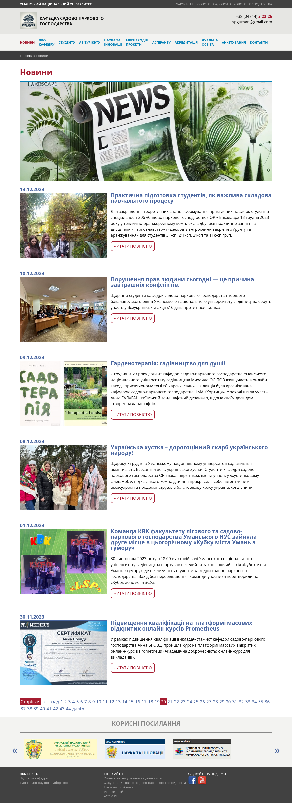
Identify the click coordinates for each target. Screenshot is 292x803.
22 (176, 702)
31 (234, 702)
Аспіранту (161, 42)
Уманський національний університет (56, 4)
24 (189, 702)
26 (202, 702)
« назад (51, 702)
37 (23, 709)
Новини (27, 42)
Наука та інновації (113, 42)
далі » (78, 709)
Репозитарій (113, 791)
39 (35, 709)
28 (215, 702)
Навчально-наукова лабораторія (45, 782)
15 (131, 702)
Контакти (259, 42)
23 (183, 702)
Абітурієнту (89, 42)
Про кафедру (46, 42)
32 (241, 702)
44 (68, 709)
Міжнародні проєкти (137, 42)
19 (157, 702)
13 (118, 702)
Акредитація (186, 42)
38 (29, 709)
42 (55, 709)
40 (42, 709)
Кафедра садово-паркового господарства (72, 21)
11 (105, 702)
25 (196, 702)
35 (260, 702)
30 (228, 702)
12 (111, 702)
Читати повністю (133, 246)
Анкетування (234, 42)
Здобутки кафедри (34, 778)
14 (124, 702)
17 (144, 702)
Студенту (66, 42)
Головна (26, 55)
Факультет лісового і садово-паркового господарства (224, 4)
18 (150, 702)
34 (254, 702)
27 (208, 702)
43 (62, 709)
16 (137, 702)
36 (267, 702)
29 (221, 702)
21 (169, 702)
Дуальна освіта (210, 42)
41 (49, 709)
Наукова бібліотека (118, 787)
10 (98, 702)
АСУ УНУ (110, 796)
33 (247, 702)
